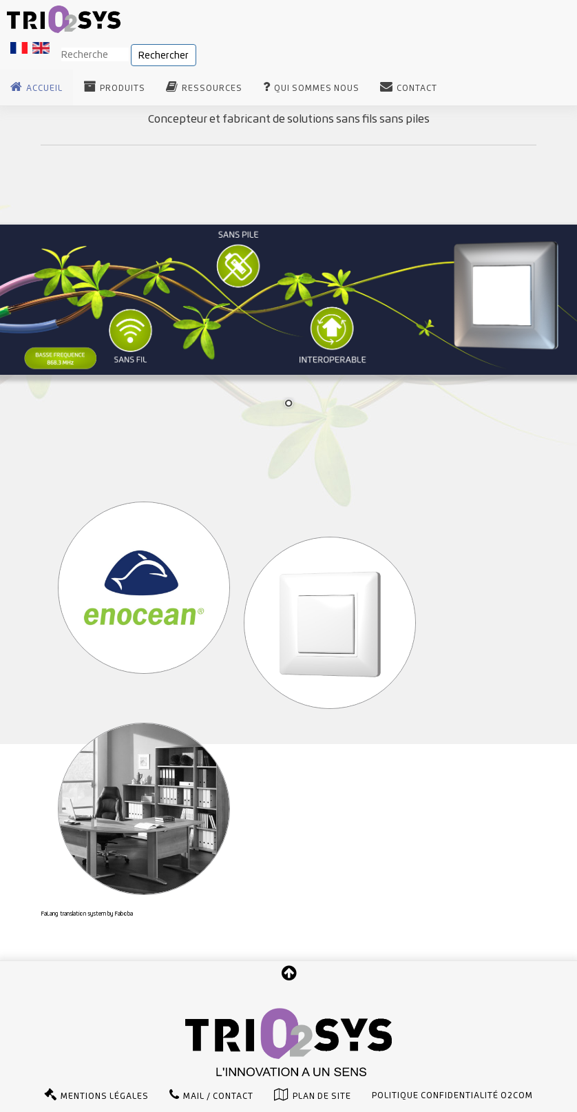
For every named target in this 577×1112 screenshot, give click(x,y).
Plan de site (322, 1096)
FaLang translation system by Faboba (87, 913)
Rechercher (163, 55)
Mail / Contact (218, 1096)
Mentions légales (105, 1096)
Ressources (212, 88)
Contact (417, 88)
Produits (122, 88)
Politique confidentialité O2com (452, 1095)
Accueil (44, 88)
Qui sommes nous (316, 88)
